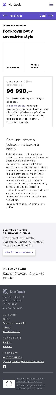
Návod (6, 327)
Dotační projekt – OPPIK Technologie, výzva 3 (30, 380)
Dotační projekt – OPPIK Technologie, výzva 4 (30, 387)
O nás (6, 319)
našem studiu (17, 105)
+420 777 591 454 (12, 357)
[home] (14, 4)
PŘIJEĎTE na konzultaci (19, 252)
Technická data (11, 331)
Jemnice (7, 346)
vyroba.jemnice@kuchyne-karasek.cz (23, 361)
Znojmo (7, 342)
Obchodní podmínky (14, 323)
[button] (51, 4)
